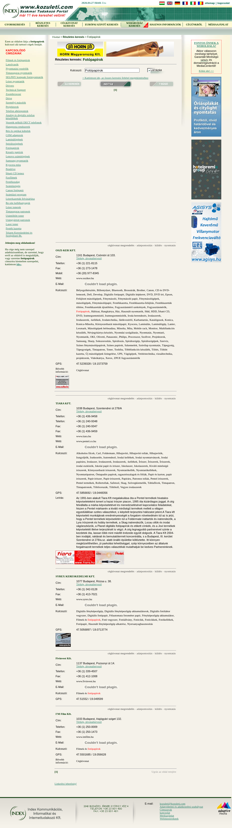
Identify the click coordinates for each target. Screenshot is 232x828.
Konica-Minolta (85, 324)
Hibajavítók (156, 453)
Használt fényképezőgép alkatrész (107, 623)
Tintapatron (98, 349)
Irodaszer (92, 461)
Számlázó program (16, 194)
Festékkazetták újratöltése (99, 307)
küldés (158, 245)
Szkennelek (131, 345)
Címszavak (166, 809)
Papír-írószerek (111, 478)
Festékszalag (13, 181)
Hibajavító (122, 453)
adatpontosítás (145, 245)
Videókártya (97, 357)
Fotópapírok (12, 147)
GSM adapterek (14, 135)
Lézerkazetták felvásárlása (20, 198)
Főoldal (56, 37)
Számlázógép (13, 185)
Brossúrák (129, 290)
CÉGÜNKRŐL (194, 24)
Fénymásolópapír (101, 302)
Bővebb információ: (62, 370)
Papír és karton (156, 474)
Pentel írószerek (159, 478)
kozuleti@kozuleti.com (172, 803)
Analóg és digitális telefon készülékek (20, 117)
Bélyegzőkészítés (85, 290)
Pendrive (10, 168)
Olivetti (100, 336)
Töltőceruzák (100, 487)
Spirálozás (118, 340)
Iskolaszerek (141, 465)
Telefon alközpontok (17, 110)
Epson (168, 294)
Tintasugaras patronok (18, 211)
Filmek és (88, 619)
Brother (141, 290)
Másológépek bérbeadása (101, 328)
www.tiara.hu (83, 436)
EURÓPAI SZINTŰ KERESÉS (101, 24)
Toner (109, 349)
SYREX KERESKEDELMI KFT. (75, 576)
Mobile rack (140, 328)
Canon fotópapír (15, 190)
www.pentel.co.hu (86, 441)
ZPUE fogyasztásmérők (127, 357)
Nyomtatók (82, 336)
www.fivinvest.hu (86, 681)
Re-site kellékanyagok (18, 202)
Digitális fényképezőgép (89, 611)
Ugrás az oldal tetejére (164, 771)
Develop (97, 294)
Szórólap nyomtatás (149, 345)
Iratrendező (109, 457)
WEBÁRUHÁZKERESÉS (134, 24)
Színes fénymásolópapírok (90, 345)
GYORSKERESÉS (14, 24)
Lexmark (81, 328)
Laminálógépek (14, 139)
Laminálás (144, 324)
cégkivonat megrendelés (121, 245)
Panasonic (112, 336)
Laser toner (12, 224)
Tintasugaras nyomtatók (19, 72)
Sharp (91, 340)
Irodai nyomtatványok (147, 457)
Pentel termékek (85, 482)
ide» (18, 264)
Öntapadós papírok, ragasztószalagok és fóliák (121, 474)
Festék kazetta (13, 228)
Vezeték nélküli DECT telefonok (24, 122)
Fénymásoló (109, 298)
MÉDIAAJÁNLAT (218, 24)
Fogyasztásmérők (156, 307)
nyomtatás (170, 245)
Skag (123, 482)
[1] (115, 89)
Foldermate (108, 453)
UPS (119, 353)
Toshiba (118, 349)
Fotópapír (81, 623)
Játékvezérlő (125, 319)
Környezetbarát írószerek (101, 470)
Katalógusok (156, 319)
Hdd (147, 311)
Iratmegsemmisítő (93, 315)
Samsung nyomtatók (17, 160)
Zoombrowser (13, 93)
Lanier (171, 324)
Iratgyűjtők (82, 457)
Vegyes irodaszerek (131, 487)
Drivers (10, 85)
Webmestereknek (169, 818)
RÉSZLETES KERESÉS (43, 24)
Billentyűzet (103, 290)
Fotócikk (138, 619)
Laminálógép (159, 324)
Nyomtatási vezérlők (17, 68)
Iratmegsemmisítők (115, 315)
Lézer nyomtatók (15, 81)
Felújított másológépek (88, 298)
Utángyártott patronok (18, 219)
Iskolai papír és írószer (107, 465)
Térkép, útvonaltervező (89, 258)
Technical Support (16, 89)
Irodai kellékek (125, 457)
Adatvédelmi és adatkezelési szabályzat (181, 806)
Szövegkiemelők (137, 482)
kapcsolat (165, 812)
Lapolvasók (12, 64)
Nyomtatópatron (85, 474)
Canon (150, 290)
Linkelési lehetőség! (66, 783)
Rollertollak (102, 482)
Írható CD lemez (15, 173)
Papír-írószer (95, 478)
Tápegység (168, 345)
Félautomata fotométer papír (124, 615)
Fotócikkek (151, 619)
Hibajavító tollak (139, 453)
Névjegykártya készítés (100, 332)
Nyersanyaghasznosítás (140, 623)
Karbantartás (141, 319)
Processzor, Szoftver (139, 336)
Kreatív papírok (14, 152)
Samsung (81, 340)
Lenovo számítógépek (18, 156)
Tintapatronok (84, 487)
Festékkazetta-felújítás (141, 302)
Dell (89, 294)
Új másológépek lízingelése (100, 353)
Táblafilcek (154, 482)
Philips (123, 336)
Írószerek (153, 461)
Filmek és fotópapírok (18, 60)
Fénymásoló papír (128, 298)
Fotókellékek (166, 619)
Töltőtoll (114, 487)
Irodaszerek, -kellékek (88, 319)
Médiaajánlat (167, 815)
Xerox (108, 357)
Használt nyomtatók (132, 311)
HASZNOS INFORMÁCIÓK (165, 24)
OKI (92, 336)
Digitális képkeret (135, 294)
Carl (98, 453)
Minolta (121, 328)
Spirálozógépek (14, 143)
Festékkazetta (120, 302)
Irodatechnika (109, 319)
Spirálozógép (132, 340)
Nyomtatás (146, 332)
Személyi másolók (16, 102)
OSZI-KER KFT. (66, 250)
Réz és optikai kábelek (18, 130)
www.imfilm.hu (85, 736)
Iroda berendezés (137, 315)
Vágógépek (130, 353)
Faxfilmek (11, 177)
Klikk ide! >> (206, 70)
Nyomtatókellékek (146, 470)
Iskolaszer (127, 465)
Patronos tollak (141, 478)
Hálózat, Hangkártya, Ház (105, 311)
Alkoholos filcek (85, 453)
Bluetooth (117, 290)
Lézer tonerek (13, 207)
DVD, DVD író (155, 294)
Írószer (143, 461)
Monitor (153, 328)
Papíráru (126, 478)
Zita (104, 2)
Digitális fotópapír (114, 294)
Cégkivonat (82, 370)
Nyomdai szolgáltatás (126, 332)
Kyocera (132, 324)
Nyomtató (158, 332)
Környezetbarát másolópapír (110, 324)
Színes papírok (115, 345)
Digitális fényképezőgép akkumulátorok (126, 611)
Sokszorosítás (103, 340)
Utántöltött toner (15, 215)
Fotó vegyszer (109, 619)
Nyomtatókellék (126, 470)
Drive (9, 98)
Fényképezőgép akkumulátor (158, 615)
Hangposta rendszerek (18, 126)
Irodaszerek (154, 315)
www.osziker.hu (85, 278)
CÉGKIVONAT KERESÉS (69, 24)
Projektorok (12, 106)
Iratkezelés (96, 457)
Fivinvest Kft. (64, 658)
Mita (129, 328)
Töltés (155, 349)
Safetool (114, 482)
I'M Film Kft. (64, 713)
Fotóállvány (125, 619)
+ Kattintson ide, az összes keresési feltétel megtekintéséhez (115, 77)
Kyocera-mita (13, 164)
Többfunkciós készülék (137, 349)
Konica (169, 319)
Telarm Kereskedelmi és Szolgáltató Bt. (19, 234)
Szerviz (164, 340)
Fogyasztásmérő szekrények (130, 307)
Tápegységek (83, 349)
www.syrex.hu (84, 599)
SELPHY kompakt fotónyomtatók (24, 77)
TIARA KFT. (63, 403)
